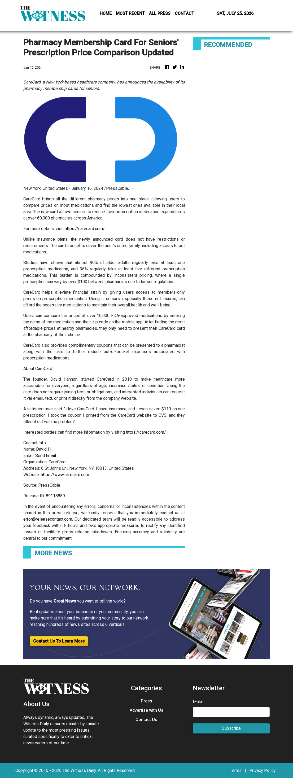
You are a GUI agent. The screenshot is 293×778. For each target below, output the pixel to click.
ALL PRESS (159, 13)
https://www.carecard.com (65, 474)
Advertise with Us (146, 710)
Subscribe (231, 728)
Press (146, 701)
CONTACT (184, 13)
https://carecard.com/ (85, 228)
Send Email (45, 455)
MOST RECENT (130, 13)
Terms (236, 770)
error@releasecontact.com (47, 519)
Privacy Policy (262, 770)
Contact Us (146, 719)
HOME (106, 13)
